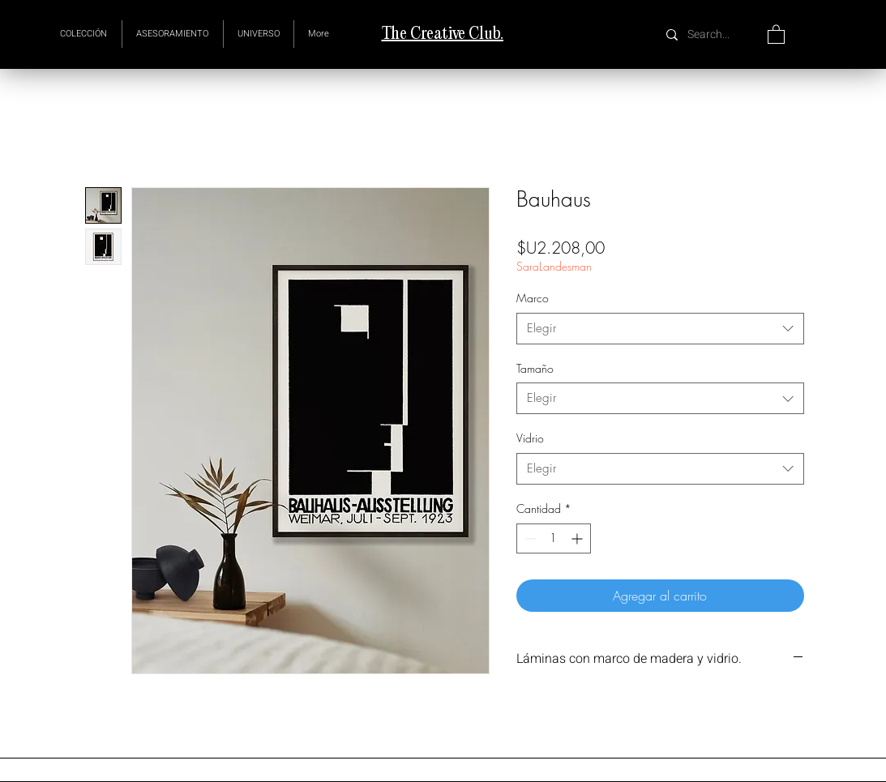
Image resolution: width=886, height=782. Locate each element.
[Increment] (578, 538)
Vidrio (530, 438)
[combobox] (660, 328)
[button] (258, 34)
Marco (532, 298)
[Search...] (710, 34)
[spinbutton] (553, 538)
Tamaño (535, 368)
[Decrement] (529, 538)
